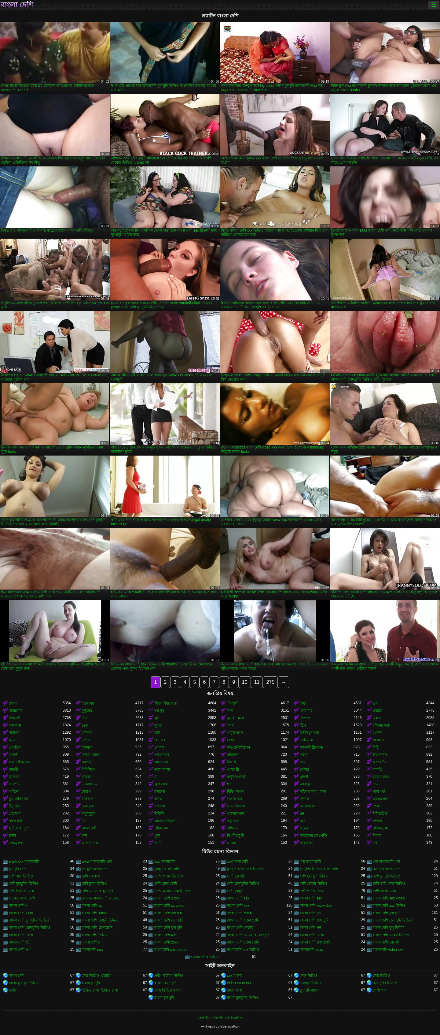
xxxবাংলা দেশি (237, 861)
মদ (84, 821)
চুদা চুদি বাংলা (309, 990)
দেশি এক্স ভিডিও (21, 876)
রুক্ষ (84, 835)
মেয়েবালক (307, 806)
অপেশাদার (379, 755)
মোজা (231, 843)
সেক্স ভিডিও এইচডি (96, 976)
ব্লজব (13, 703)
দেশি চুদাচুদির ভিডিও (24, 883)
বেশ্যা (231, 740)
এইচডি (377, 711)
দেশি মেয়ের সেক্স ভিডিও (172, 891)
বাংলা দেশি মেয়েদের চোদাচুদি (248, 935)
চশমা (376, 784)
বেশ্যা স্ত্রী (233, 769)
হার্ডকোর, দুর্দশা (19, 828)
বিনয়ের (159, 740)
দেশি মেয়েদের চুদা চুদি (97, 891)
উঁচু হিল (14, 806)
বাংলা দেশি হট (19, 942)
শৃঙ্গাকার (87, 747)
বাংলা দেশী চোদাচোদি (315, 942)
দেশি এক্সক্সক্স (91, 876)
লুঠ (156, 718)
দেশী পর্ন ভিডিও (311, 891)
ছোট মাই (306, 711)
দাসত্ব (158, 799)
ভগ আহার (234, 799)
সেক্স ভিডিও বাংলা (168, 990)
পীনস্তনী (232, 703)
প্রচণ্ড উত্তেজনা (165, 821)
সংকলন (378, 740)
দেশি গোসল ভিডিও (168, 876)
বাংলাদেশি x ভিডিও (205, 957)
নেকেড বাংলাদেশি (22, 898)
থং (229, 784)
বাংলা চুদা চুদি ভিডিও (24, 983)
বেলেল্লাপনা (235, 813)
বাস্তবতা (87, 799)
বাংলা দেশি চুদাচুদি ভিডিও (100, 920)
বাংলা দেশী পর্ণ (19, 950)
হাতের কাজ (380, 777)
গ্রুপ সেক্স (161, 784)
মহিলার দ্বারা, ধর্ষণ (313, 791)
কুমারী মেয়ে (235, 718)
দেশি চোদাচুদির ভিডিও (243, 883)
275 (270, 682)
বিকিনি (159, 813)
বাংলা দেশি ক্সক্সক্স (239, 913)
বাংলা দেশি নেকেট (240, 927)
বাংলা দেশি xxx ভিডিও (389, 905)
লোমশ (159, 747)
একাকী (13, 755)
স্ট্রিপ (303, 725)
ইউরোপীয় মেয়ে (165, 703)
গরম (230, 725)
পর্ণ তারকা (161, 755)
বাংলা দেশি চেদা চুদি (168, 920)
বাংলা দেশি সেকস (312, 935)
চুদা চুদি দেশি (18, 869)
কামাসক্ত (15, 725)
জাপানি (87, 762)
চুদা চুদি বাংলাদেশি (95, 869)
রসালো (159, 791)
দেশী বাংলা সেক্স (384, 891)
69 (302, 813)
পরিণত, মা (380, 828)
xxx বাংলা (234, 976)
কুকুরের (87, 711)
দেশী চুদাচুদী (235, 891)
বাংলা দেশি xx (92, 905)
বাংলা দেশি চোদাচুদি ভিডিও (392, 920)
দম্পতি (377, 769)
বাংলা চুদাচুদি (91, 983)
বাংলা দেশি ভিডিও (95, 935)
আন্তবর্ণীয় (379, 762)
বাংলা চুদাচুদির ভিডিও (243, 998)
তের (85, 725)
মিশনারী (14, 718)
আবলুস (305, 784)
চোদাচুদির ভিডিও (384, 983)
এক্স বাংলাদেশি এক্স (386, 861)
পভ (302, 762)
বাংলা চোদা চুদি (165, 983)
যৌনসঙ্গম (161, 828)
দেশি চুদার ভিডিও (94, 883)
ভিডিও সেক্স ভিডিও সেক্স (100, 990)
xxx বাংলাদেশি (164, 861)
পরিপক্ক (159, 806)
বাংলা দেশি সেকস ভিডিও (390, 935)
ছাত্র (303, 821)
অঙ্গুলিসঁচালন (238, 747)
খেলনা (377, 733)
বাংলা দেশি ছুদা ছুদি (168, 927)
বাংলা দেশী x (91, 942)
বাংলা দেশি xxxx (21, 913)
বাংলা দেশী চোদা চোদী (243, 942)
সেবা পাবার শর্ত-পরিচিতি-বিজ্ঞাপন (220, 1017)
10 (245, 682)
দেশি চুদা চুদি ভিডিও (314, 876)
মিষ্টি (375, 747)
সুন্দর (158, 725)
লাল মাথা (161, 762)
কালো (304, 755)
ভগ (375, 703)
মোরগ (86, 791)
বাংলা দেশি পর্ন (310, 927)
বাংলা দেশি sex (311, 898)
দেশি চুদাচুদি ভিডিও (386, 876)
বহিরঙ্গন (233, 755)
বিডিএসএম (235, 791)
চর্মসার (304, 769)
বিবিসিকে (88, 769)
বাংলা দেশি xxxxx (95, 913)
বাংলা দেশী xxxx (166, 942)
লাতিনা (14, 791)
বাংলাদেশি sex (92, 950)
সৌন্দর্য (87, 733)
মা (155, 777)
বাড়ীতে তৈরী (236, 777)
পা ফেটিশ (307, 843)
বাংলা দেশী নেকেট (385, 942)
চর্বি (374, 843)
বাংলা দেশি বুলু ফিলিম (388, 927)
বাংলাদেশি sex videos (170, 950)
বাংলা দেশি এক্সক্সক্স (168, 913)
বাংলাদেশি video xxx (387, 950)
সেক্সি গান (379, 990)
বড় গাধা (233, 821)
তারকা (86, 777)
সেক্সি (12, 990)
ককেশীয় (14, 784)
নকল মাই (15, 821)
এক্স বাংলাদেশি (310, 861)
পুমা (157, 835)
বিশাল (376, 835)
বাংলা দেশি (17, 5)
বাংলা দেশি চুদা (310, 913)
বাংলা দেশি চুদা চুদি (385, 913)
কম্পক (304, 799)
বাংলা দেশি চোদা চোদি (243, 920)
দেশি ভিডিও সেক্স (21, 891)
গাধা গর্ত (378, 791)
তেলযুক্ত (88, 806)
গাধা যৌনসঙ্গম (19, 762)
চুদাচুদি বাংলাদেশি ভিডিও (245, 869)
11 (257, 682)
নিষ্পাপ (305, 718)
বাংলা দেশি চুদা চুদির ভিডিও (29, 920)
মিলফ (376, 718)
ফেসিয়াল (306, 740)
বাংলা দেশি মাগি (166, 935)
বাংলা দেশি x (18, 905)
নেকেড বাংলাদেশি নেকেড (100, 898)
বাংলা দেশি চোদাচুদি (314, 920)
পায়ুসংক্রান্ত (235, 733)
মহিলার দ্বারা (381, 725)
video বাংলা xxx (239, 983)
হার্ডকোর (88, 703)
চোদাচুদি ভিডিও (311, 983)
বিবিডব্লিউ (379, 813)
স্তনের (304, 828)
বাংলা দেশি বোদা (21, 935)
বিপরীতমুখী (235, 835)
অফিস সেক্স (90, 843)
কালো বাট (89, 828)
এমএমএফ (380, 799)
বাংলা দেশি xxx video (316, 905)
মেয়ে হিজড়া (236, 806)
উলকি (231, 762)
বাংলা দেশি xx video (169, 905)
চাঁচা (84, 718)
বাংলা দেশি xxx (238, 905)
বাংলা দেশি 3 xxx (167, 898)
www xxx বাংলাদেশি (24, 861)
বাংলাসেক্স (234, 990)
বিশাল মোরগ (91, 755)
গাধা (303, 703)
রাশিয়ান (232, 828)
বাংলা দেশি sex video (388, 898)
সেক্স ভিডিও (308, 976)
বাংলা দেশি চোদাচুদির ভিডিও (29, 927)
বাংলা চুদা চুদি (164, 998)
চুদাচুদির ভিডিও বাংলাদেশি (319, 869)
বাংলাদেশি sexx (311, 950)
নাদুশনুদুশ (88, 813)
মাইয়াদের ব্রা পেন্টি (313, 835)
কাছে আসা (162, 769)
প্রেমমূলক (16, 843)
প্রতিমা (377, 821)
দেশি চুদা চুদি (236, 876)
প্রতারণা (14, 813)
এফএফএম (89, 784)
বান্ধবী (13, 769)
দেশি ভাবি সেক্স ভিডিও (388, 883)
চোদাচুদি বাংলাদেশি (386, 869)
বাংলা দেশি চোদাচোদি (97, 927)
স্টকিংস (14, 733)
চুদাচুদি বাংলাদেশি (166, 869)
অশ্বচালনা (16, 711)
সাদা (230, 711)
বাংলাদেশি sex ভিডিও (243, 950)
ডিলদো (14, 777)
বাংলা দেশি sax (238, 898)
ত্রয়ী (157, 733)
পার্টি (157, 843)
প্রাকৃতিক (15, 747)
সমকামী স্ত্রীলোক (311, 747)
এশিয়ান (87, 740)
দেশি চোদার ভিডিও (314, 883)
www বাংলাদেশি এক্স (97, 861)
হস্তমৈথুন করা (309, 733)
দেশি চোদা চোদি (165, 883)
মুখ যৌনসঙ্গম (18, 799)
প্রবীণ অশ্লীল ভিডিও (169, 976)
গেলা (376, 806)
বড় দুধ (159, 711)
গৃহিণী (304, 777)
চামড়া (13, 740)
